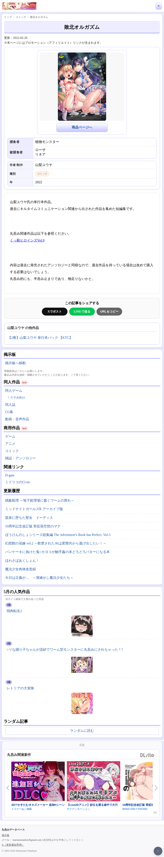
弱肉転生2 (14, 611)
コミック (12, 451)
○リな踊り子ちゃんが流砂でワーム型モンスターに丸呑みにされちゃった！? (65, 649)
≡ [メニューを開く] (159, 5)
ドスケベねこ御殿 (21, 809)
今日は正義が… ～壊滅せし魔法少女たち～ (39, 577)
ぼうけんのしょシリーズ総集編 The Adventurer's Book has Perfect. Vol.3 (57, 535)
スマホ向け (17, 397)
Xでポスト (55, 311)
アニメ (10, 443)
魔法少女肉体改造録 (20, 569)
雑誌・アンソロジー (20, 458)
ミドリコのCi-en (17, 482)
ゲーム (10, 436)
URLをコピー (109, 311)
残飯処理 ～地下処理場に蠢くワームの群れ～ (39, 500)
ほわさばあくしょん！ (22, 560)
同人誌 (10, 404)
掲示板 (5, 835)
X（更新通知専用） (13, 844)
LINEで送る (82, 311)
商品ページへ (82, 127)
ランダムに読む (82, 730)
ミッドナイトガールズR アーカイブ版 (34, 509)
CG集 (9, 412)
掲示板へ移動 (15, 363)
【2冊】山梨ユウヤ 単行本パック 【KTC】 (40, 337)
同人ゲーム (13, 390)
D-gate (10, 475)
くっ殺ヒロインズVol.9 (27, 240)
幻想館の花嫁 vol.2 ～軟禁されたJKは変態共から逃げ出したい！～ (55, 543)
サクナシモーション (78, 809)
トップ (8, 17)
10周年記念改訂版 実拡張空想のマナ (33, 526)
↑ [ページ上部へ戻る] (158, 851)
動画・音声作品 (17, 419)
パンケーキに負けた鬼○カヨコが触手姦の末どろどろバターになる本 (57, 552)
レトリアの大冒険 (20, 688)
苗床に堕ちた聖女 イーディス (29, 517)
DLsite (147, 755)
